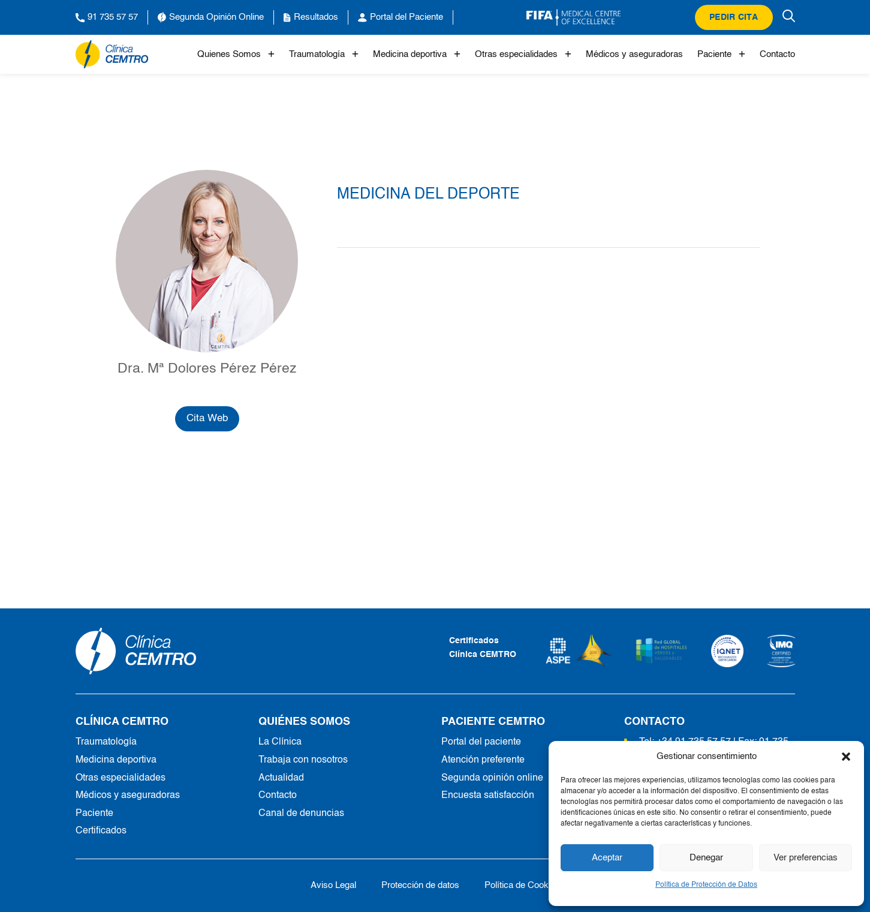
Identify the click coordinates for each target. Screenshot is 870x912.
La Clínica (280, 742)
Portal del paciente (481, 742)
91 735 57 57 (107, 17)
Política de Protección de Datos (706, 885)
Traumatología (324, 54)
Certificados (101, 831)
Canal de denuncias (301, 813)
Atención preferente (483, 760)
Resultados (311, 17)
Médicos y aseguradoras (634, 54)
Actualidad (281, 778)
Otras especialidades (523, 54)
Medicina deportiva (416, 54)
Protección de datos (420, 885)
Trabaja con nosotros (303, 760)
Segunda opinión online (492, 778)
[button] (846, 757)
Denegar (706, 857)
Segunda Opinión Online (211, 17)
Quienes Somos (236, 54)
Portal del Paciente (400, 17)
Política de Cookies (522, 885)
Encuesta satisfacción (487, 795)
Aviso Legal (333, 885)
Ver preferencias (805, 857)
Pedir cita (733, 17)
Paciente (721, 54)
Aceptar (607, 857)
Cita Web (207, 418)
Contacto (777, 54)
